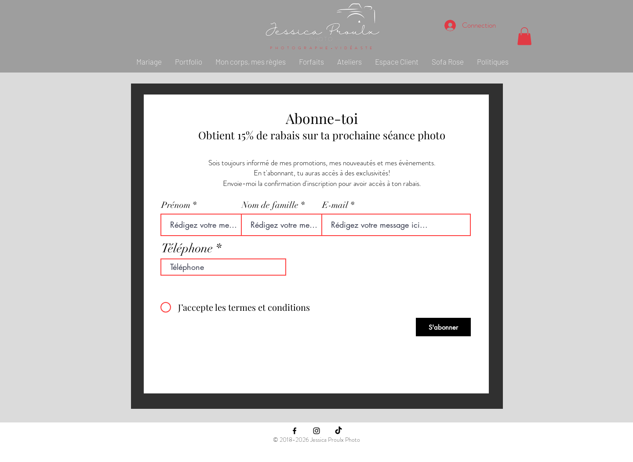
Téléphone (187, 248)
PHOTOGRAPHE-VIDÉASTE (322, 48)
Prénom (175, 205)
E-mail (335, 205)
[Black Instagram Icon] (316, 430)
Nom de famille (270, 205)
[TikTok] (338, 430)
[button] (524, 36)
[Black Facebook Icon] (294, 430)
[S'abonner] (443, 327)
